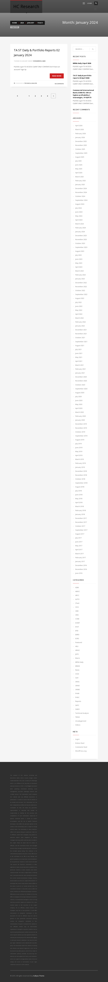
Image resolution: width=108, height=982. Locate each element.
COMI (77, 619)
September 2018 (81, 483)
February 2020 (80, 416)
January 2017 (80, 561)
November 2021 (81, 334)
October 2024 (80, 196)
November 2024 (81, 192)
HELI (76, 646)
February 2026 (80, 133)
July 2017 (78, 538)
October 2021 (80, 337)
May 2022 (78, 310)
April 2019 (78, 455)
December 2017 (81, 518)
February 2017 (80, 557)
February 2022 (80, 322)
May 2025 (78, 169)
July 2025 (78, 161)
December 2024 (81, 188)
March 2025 (79, 177)
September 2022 (81, 294)
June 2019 (78, 447)
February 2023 (80, 275)
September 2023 (81, 247)
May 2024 (78, 216)
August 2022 (79, 298)
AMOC (77, 591)
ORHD (77, 685)
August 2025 (79, 157)
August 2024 (79, 204)
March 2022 (79, 318)
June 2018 (78, 495)
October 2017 (80, 526)
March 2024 (79, 224)
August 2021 (79, 345)
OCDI (77, 674)
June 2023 (78, 259)
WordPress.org (80, 751)
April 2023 (78, 267)
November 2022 (81, 286)
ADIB (77, 587)
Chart (77, 603)
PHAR (77, 693)
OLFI (76, 678)
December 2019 (81, 424)
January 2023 (80, 279)
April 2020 (78, 408)
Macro (77, 658)
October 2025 (80, 149)
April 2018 (78, 502)
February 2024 (80, 228)
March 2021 (79, 365)
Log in (77, 739)
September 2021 (81, 341)
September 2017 (81, 530)
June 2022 (78, 306)
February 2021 (80, 369)
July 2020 (78, 396)
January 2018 (80, 514)
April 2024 (78, 220)
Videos (77, 725)
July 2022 (78, 302)
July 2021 (78, 349)
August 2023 (79, 251)
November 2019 (81, 428)
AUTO (77, 599)
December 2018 (81, 471)
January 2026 (80, 137)
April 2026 (78, 125)
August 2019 (79, 440)
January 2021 (80, 373)
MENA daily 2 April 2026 (82, 63)
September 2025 (81, 153)
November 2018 (81, 475)
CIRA (77, 615)
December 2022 (81, 282)
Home (14, 23)
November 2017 (81, 522)
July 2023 (78, 255)
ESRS (77, 638)
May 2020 (78, 404)
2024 (22, 23)
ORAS (77, 682)
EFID (76, 631)
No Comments (59, 83)
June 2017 (78, 542)
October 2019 (80, 432)
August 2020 (79, 392)
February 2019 (80, 463)
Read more (56, 76)
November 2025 (81, 145)
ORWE (77, 689)
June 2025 (78, 165)
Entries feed (79, 743)
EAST (77, 627)
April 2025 (78, 173)
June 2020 (78, 400)
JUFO (77, 654)
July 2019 (78, 443)
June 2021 (78, 353)
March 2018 (79, 506)
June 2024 (78, 212)
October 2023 (80, 243)
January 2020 (80, 420)
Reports (78, 701)
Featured (78, 642)
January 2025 (80, 184)
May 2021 (78, 357)
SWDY (77, 709)
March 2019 (79, 459)
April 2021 (78, 361)
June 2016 (78, 573)
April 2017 (78, 549)
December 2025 (81, 141)
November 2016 (81, 569)
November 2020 (81, 381)
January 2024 (80, 231)
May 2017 (78, 546)
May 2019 (78, 451)
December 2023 (81, 235)
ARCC (77, 595)
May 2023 (78, 263)
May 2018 (78, 498)
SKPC (77, 705)
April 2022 (78, 314)
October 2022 (80, 290)
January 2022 (80, 326)
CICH (77, 607)
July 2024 (78, 208)
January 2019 (80, 467)
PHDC (77, 697)
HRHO (77, 650)
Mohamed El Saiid (39, 61)
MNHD (77, 666)
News (77, 670)
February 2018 (80, 510)
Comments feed (81, 747)
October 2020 (80, 385)
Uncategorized (80, 721)
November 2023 (81, 239)
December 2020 (81, 377)
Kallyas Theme (38, 976)
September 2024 (81, 200)
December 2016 (81, 565)
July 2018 (78, 491)
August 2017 (79, 534)
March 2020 (79, 412)
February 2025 (80, 180)
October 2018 (80, 479)
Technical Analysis (30, 83)
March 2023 (79, 271)
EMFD (77, 634)
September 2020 (81, 389)
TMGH (77, 717)
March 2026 (79, 129)
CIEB (76, 611)
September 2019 (81, 436)
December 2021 (81, 330)
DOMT (77, 623)
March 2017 (79, 553)
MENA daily (79, 662)
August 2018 (79, 487)
